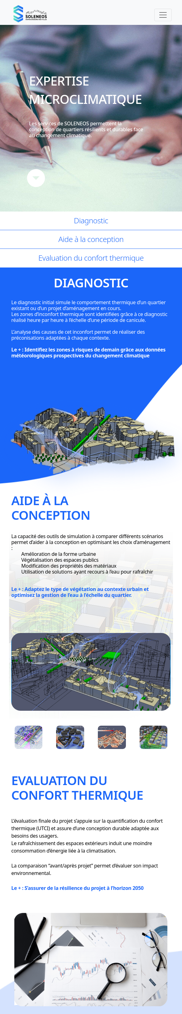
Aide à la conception (90, 239)
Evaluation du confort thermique (91, 258)
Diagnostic (91, 220)
